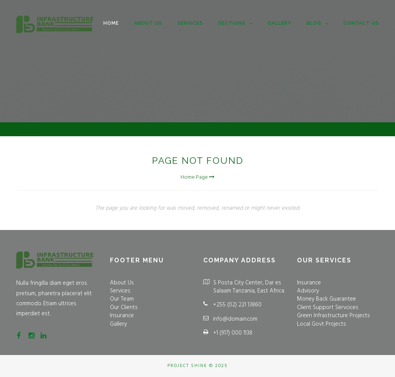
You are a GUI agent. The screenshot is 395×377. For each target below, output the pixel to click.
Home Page (197, 179)
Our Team (122, 299)
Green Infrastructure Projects (333, 315)
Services (190, 23)
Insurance (122, 315)
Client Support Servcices (327, 307)
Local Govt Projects (321, 324)
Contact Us (361, 23)
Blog (317, 23)
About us (148, 23)
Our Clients (124, 307)
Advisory (308, 291)
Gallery (279, 23)
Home (111, 23)
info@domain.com (235, 319)
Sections (235, 23)
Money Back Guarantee (326, 299)
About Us (122, 282)
